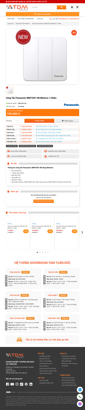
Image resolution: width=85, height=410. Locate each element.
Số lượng (9, 121)
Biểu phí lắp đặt (66, 361)
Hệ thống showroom (45, 363)
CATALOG (40, 19)
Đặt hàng (39, 121)
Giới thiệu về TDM (44, 356)
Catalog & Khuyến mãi (46, 383)
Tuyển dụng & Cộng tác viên (48, 371)
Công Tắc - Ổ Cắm (12, 146)
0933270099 (30, 304)
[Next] (82, 232)
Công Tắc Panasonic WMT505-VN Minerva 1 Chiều (46, 23)
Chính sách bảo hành (68, 380)
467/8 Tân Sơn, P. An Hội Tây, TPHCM (48, 129)
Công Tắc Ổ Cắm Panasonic (27, 146)
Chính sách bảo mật (68, 378)
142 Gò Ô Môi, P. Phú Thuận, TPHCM (48, 132)
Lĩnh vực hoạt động (45, 361)
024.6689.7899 (26, 135)
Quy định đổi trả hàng (68, 383)
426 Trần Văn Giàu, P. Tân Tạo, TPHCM (49, 141)
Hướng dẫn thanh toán (69, 358)
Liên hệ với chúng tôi (45, 373)
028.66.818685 (26, 132)
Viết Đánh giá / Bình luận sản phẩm (43, 201)
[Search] (61, 7)
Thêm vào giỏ (67, 121)
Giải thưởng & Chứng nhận (47, 368)
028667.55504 (25, 129)
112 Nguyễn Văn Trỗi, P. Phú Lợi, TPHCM (49, 138)
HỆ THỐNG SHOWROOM (25, 19)
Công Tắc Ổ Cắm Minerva (22, 23)
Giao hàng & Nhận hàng (69, 385)
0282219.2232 (25, 138)
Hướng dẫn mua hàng (68, 356)
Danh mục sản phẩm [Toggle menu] (42, 14)
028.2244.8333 (26, 126)
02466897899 (20, 304)
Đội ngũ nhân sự (44, 358)
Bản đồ (25, 272)
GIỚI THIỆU (11, 19)
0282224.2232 (25, 141)
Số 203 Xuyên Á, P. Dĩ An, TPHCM (47, 126)
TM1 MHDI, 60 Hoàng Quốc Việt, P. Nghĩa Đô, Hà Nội (53, 135)
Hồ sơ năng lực (44, 366)
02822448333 (74, 19)
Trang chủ (10, 23)
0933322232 (63, 19)
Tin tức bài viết (43, 380)
